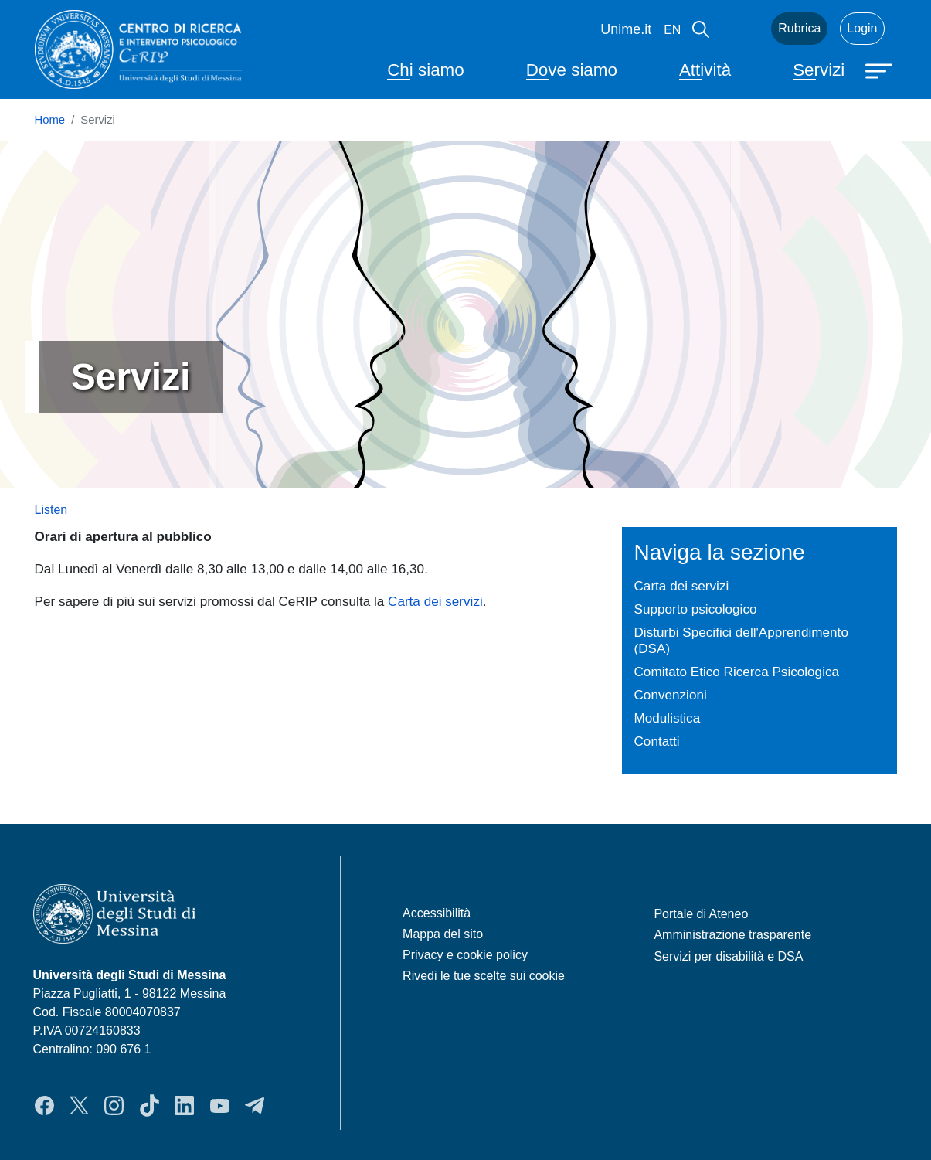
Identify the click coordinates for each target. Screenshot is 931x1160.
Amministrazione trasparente (732, 934)
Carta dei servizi (435, 601)
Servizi (818, 70)
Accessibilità (437, 913)
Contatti (657, 741)
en (672, 29)
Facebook (44, 1105)
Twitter (79, 1105)
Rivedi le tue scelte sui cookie (484, 975)
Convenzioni (670, 694)
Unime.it (625, 29)
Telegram (254, 1105)
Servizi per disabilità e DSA (728, 956)
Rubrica (799, 28)
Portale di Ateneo (701, 913)
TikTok (149, 1105)
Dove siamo (571, 70)
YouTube (219, 1105)
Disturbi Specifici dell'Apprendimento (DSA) (741, 640)
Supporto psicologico (695, 609)
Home (50, 120)
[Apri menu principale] (881, 70)
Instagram (114, 1105)
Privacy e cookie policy (465, 954)
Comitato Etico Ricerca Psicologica (737, 671)
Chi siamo (425, 70)
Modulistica (667, 718)
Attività (705, 70)
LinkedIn (184, 1105)
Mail (740, 28)
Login (862, 28)
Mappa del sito (443, 934)
